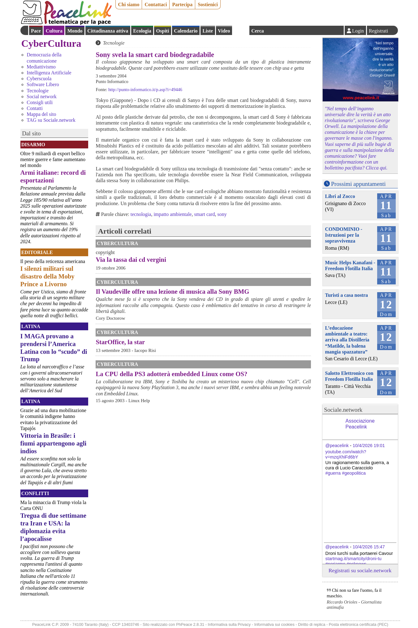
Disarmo (33, 144)
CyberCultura (51, 43)
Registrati (378, 30)
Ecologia (142, 30)
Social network (41, 96)
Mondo (75, 30)
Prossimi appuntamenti (358, 184)
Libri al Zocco (340, 196)
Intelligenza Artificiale (49, 72)
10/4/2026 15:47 (369, 546)
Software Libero (43, 84)
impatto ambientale (172, 214)
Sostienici (208, 4)
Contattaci (155, 4)
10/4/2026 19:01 (369, 445)
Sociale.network (343, 409)
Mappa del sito (41, 114)
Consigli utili (40, 102)
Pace (36, 30)
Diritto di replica (311, 624)
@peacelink (337, 445)
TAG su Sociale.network (51, 120)
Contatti (35, 108)
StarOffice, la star (120, 341)
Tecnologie (38, 90)
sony (222, 214)
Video (224, 30)
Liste (207, 30)
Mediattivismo (41, 66)
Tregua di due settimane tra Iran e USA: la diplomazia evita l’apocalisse (53, 527)
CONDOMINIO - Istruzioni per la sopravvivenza (343, 235)
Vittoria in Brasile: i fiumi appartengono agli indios (53, 443)
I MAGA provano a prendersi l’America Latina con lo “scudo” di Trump (53, 347)
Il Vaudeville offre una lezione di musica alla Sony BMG (172, 291)
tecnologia (141, 214)
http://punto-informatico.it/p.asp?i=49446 (145, 89)
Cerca (257, 30)
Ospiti (162, 30)
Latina (30, 326)
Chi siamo (129, 4)
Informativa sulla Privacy (229, 624)
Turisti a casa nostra (346, 295)
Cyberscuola (39, 78)
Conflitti (35, 493)
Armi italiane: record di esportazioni (53, 176)
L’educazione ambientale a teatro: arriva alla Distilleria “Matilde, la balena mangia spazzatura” (347, 339)
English (240, 30)
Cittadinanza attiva (107, 30)
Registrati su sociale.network (360, 570)
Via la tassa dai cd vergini (131, 259)
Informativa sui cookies (274, 624)
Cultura (54, 30)
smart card (204, 214)
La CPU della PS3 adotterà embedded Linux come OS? (171, 373)
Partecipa (182, 4)
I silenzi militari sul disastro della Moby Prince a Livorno (47, 276)
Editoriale (37, 252)
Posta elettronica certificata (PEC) (358, 624)
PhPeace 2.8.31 (190, 624)
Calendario (185, 30)
